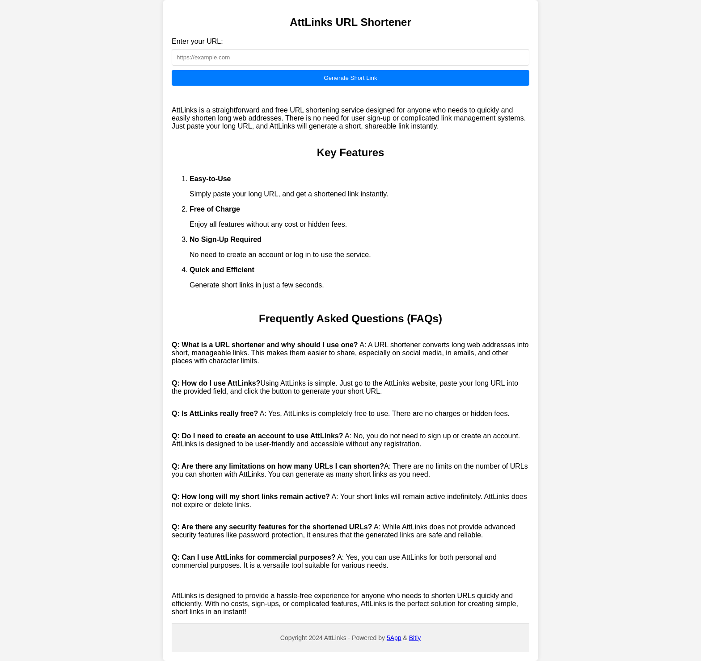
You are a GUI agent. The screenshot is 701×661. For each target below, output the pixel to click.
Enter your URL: (197, 41)
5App (394, 637)
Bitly (415, 637)
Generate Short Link (350, 78)
